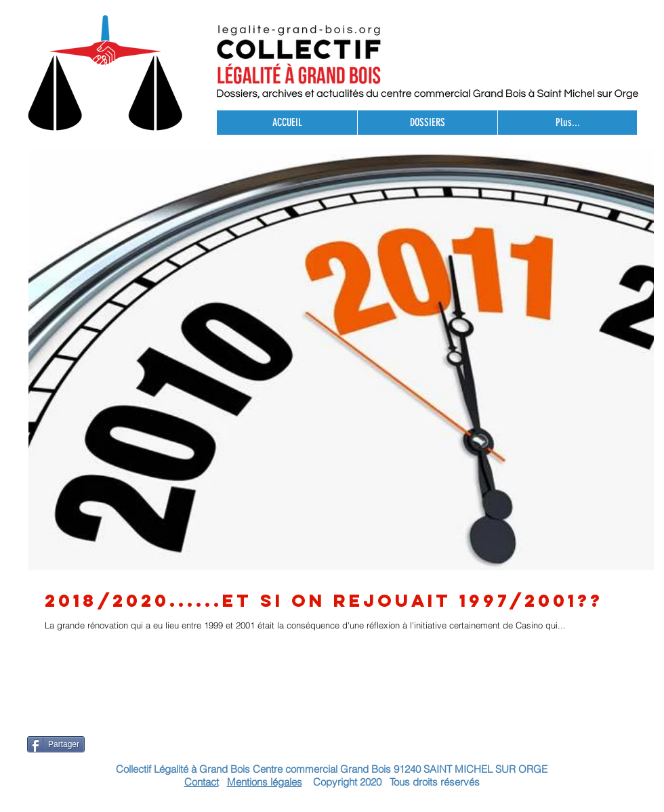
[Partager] (56, 744)
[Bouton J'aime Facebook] (627, 788)
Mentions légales (264, 781)
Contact (201, 781)
